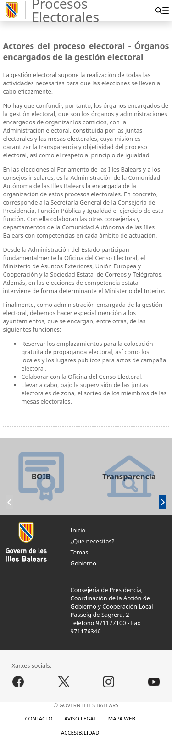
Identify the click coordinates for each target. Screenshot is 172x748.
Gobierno (83, 563)
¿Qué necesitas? (92, 541)
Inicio (78, 530)
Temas (80, 552)
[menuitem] (165, 10)
